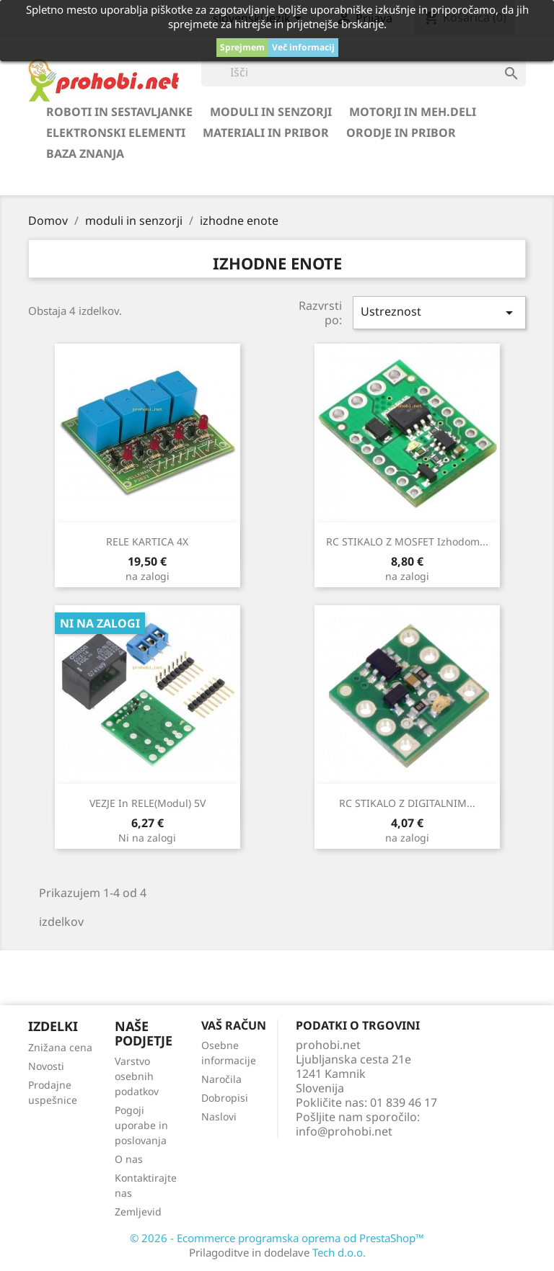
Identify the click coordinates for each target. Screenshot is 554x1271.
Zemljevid (138, 1211)
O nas (129, 1159)
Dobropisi (224, 1098)
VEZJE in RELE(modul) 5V (147, 803)
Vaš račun (233, 1025)
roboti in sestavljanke (119, 112)
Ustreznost (439, 312)
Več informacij (303, 47)
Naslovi (219, 1116)
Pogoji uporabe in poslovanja (141, 1125)
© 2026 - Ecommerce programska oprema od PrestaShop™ (277, 1238)
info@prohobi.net (344, 1131)
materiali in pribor (266, 133)
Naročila (221, 1079)
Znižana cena (60, 1047)
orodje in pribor (401, 133)
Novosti (46, 1066)
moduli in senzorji (271, 112)
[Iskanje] (363, 72)
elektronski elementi (115, 133)
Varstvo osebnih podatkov (137, 1076)
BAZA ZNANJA (85, 153)
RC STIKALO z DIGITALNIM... (407, 803)
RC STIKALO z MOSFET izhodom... (407, 541)
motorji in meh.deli (412, 112)
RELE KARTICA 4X (147, 541)
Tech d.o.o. (339, 1252)
